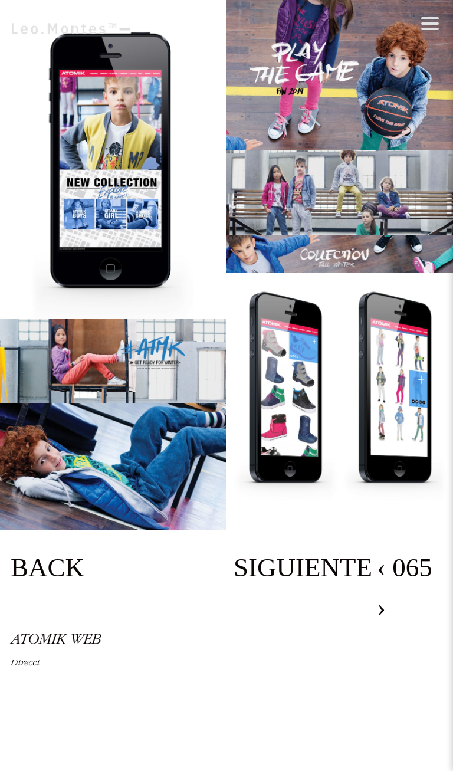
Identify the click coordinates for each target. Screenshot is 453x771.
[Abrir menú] (429, 23)
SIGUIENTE (303, 567)
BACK (47, 567)
